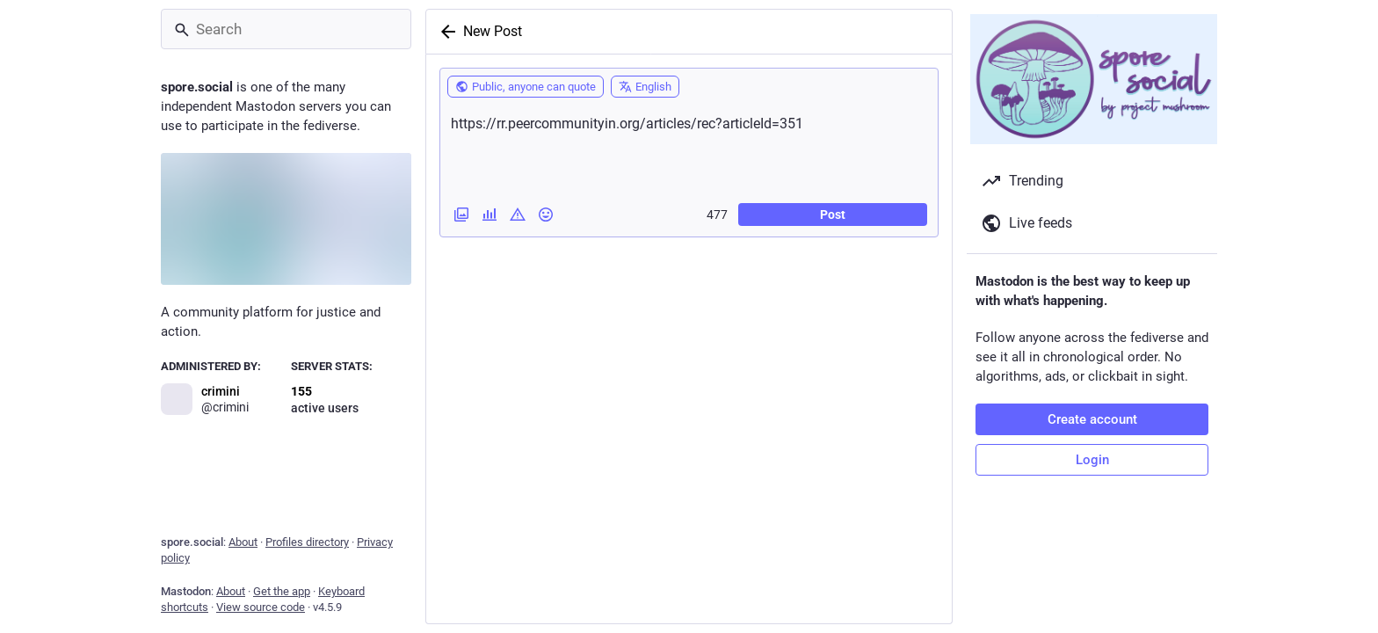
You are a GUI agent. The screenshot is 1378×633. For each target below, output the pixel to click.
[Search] (286, 29)
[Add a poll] (489, 214)
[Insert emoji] (545, 214)
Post (832, 214)
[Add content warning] (517, 214)
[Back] (444, 32)
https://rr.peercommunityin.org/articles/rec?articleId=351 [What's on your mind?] (689, 149)
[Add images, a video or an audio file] (461, 214)
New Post (492, 31)
